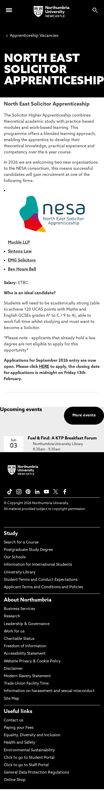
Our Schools (14, 557)
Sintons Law (20, 252)
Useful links (18, 711)
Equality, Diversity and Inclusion (32, 735)
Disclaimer (13, 669)
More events (84, 415)
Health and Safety (19, 743)
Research (12, 616)
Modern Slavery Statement (27, 676)
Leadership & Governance (26, 624)
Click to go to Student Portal (29, 758)
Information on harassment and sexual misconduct (49, 691)
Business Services (19, 609)
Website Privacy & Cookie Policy (32, 661)
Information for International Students (38, 565)
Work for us (14, 631)
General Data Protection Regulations (36, 773)
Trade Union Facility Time (26, 684)
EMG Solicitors (22, 260)
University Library (19, 572)
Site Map (11, 699)
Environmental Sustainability (29, 750)
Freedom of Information (25, 646)
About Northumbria (27, 600)
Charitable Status (19, 639)
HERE (44, 367)
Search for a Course (21, 543)
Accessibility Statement (25, 654)
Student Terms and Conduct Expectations (40, 580)
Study (11, 533)
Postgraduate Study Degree (28, 550)
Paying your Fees (18, 728)
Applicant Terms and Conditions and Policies (43, 587)
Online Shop (14, 780)
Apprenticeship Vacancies (32, 35)
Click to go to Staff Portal (26, 765)
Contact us (13, 720)
